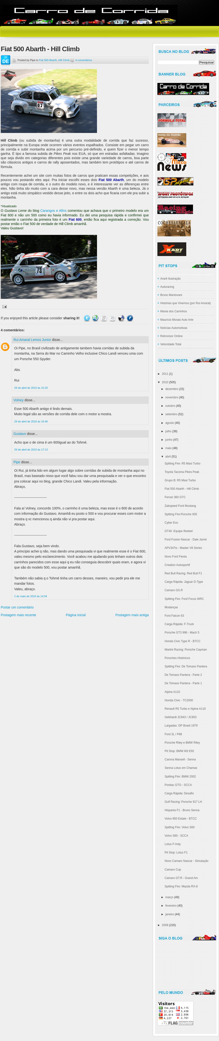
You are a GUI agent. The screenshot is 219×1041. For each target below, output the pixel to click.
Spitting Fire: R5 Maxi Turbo (182, 463)
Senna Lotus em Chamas (181, 768)
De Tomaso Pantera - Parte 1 (183, 683)
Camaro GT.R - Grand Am (181, 878)
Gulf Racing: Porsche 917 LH (183, 801)
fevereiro (171, 905)
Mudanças (171, 607)
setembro (171, 414)
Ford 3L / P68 (173, 734)
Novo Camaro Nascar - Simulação (186, 861)
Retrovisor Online (171, 336)
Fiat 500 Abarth (48, 60)
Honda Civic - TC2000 (179, 700)
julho (168, 431)
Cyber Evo (171, 522)
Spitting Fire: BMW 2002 (180, 776)
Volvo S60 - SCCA (176, 835)
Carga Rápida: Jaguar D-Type (184, 581)
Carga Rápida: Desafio (179, 793)
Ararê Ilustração (170, 278)
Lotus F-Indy (173, 844)
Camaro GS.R (174, 590)
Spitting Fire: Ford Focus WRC (184, 599)
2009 (165, 925)
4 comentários (83, 60)
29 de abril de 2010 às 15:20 (31, 387)
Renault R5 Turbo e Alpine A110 (185, 708)
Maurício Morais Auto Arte (176, 319)
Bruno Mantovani (171, 295)
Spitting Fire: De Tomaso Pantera (186, 666)
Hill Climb (63, 60)
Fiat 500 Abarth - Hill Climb (40, 49)
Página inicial (76, 615)
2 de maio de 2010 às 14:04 (30, 596)
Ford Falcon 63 (174, 615)
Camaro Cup (173, 869)
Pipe (16, 462)
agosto (169, 423)
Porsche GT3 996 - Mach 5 (182, 632)
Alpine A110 (172, 692)
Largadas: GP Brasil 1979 (181, 725)
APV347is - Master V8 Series (183, 548)
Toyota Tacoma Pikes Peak (182, 472)
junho (168, 439)
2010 (165, 382)
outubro (170, 406)
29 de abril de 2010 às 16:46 (31, 421)
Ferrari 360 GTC (175, 497)
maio (168, 448)
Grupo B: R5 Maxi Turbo (180, 480)
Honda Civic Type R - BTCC (182, 641)
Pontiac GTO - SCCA (178, 785)
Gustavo (19, 434)
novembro (171, 397)
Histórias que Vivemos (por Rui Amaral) (185, 303)
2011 (165, 374)
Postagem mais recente (18, 615)
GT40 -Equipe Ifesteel (179, 531)
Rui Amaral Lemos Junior (32, 340)
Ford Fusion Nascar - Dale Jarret (186, 539)
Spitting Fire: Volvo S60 (180, 827)
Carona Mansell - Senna (180, 759)
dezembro (171, 389)
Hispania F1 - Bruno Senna (182, 810)
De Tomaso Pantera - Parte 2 (183, 675)
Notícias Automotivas (173, 328)
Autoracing (167, 286)
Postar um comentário (17, 607)
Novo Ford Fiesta (176, 556)
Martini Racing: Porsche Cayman (186, 649)
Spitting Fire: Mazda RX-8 (181, 886)
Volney (18, 400)
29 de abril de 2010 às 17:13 (31, 449)
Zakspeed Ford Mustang (180, 506)
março (169, 897)
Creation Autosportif (177, 565)
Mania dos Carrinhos (173, 311)
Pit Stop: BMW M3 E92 (179, 751)
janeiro (169, 914)
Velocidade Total (170, 344)
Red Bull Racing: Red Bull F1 (183, 573)
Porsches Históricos (177, 658)
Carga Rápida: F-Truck (179, 624)
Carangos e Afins (53, 211)
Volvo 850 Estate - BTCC (181, 818)
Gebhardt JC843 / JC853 (181, 717)
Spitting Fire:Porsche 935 (181, 514)
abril (168, 456)
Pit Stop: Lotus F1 (176, 852)
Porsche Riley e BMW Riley (182, 742)
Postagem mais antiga (132, 615)
